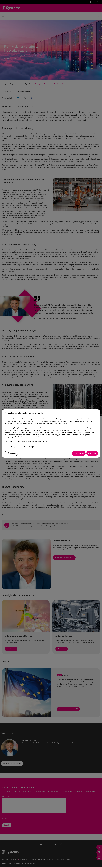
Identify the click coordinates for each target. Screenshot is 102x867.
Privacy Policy (10, 447)
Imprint (19, 447)
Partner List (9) (29, 447)
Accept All (92, 453)
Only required (79, 453)
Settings (11, 453)
